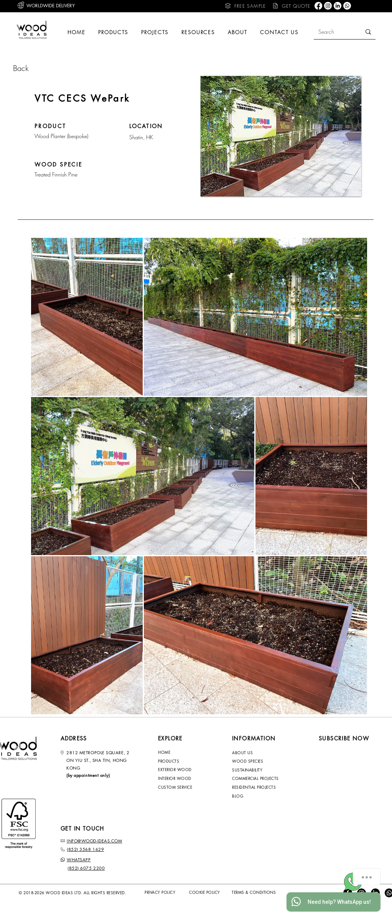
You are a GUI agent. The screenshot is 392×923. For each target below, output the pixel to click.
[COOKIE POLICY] (210, 892)
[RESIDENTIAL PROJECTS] (261, 787)
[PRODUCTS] (179, 761)
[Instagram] (328, 6)
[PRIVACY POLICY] (166, 892)
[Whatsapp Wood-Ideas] (353, 881)
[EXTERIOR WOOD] (179, 769)
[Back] (40, 68)
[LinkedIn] (337, 6)
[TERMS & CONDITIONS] (259, 892)
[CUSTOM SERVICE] (179, 787)
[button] (244, 6)
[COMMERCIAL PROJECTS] (264, 778)
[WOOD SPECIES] (253, 761)
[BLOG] (261, 796)
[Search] (331, 31)
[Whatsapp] (347, 6)
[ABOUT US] (253, 752)
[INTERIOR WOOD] (179, 778)
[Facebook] (318, 6)
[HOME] (179, 752)
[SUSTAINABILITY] (253, 769)
